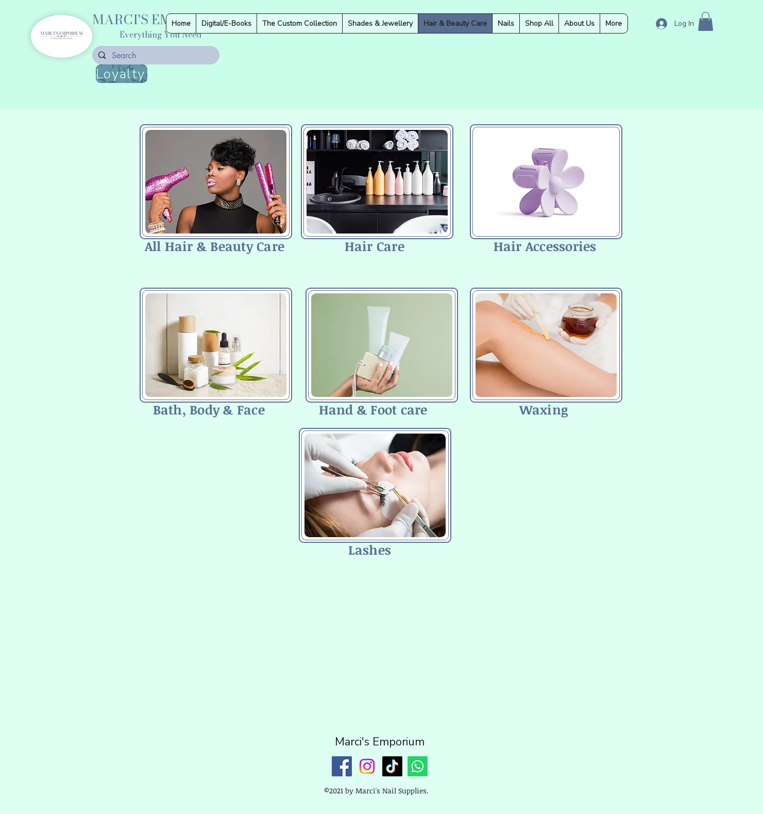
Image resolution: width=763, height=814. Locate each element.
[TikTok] (392, 766)
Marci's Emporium (380, 742)
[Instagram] (367, 766)
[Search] (155, 55)
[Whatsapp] (418, 766)
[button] (706, 21)
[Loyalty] (121, 73)
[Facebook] (342, 766)
